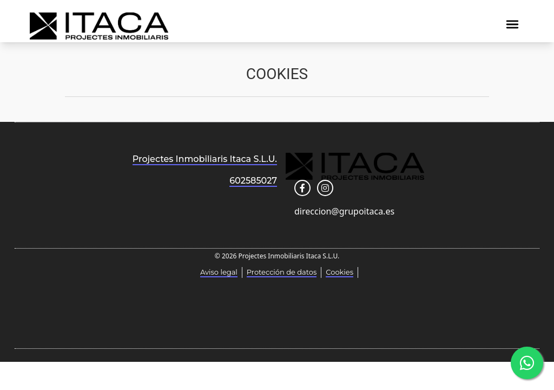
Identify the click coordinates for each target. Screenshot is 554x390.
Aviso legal (219, 272)
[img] (512, 24)
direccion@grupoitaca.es (344, 211)
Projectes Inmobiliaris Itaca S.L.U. (205, 159)
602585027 (253, 181)
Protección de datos (281, 272)
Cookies (339, 272)
